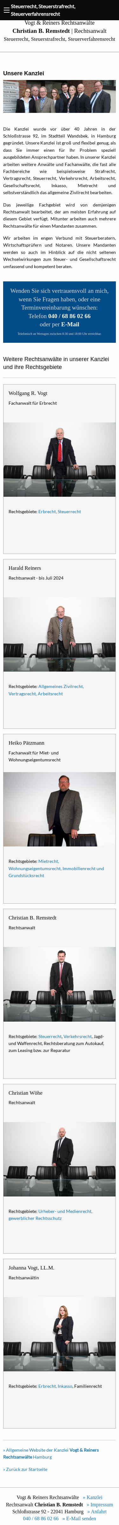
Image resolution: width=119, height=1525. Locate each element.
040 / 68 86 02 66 (40, 1518)
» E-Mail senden (78, 1518)
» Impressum (98, 1504)
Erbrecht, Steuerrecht (59, 511)
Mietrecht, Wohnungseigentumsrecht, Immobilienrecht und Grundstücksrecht (56, 868)
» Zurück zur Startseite (25, 1469)
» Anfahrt (96, 1511)
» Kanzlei (91, 1497)
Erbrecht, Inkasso (55, 1386)
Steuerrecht (50, 1036)
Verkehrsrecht (77, 1036)
